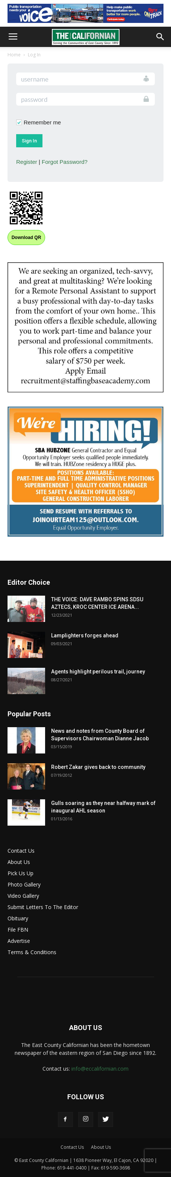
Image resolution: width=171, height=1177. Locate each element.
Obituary (18, 918)
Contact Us (21, 850)
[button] (160, 37)
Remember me (42, 122)
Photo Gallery (24, 884)
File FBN (18, 929)
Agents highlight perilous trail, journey (98, 672)
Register (26, 162)
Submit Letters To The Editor (43, 907)
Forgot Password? (65, 162)
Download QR (26, 237)
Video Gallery (23, 895)
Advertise (19, 940)
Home (14, 54)
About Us (19, 861)
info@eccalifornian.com (100, 1068)
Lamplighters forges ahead (84, 635)
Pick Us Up (20, 873)
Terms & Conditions (32, 952)
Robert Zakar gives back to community (98, 767)
